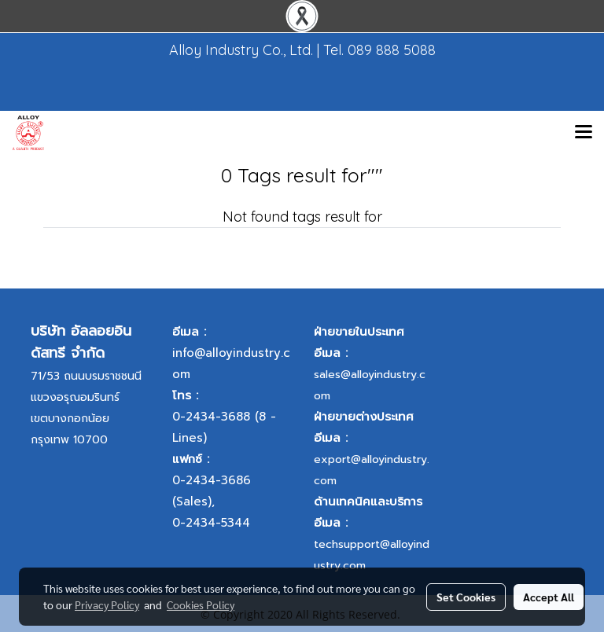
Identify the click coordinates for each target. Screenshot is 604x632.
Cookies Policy (200, 604)
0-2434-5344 (211, 522)
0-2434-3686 (211, 480)
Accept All (548, 597)
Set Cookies (465, 597)
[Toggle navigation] (583, 133)
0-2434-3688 (211, 416)
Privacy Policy (107, 604)
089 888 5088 (392, 50)
